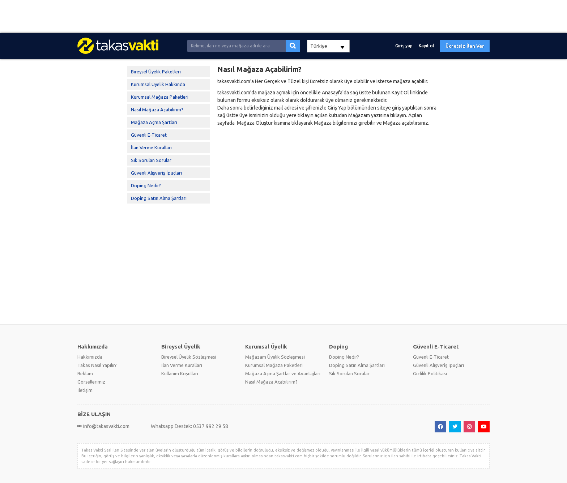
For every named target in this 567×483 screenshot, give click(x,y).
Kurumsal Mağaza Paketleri (159, 96)
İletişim (85, 390)
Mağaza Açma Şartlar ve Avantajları (282, 373)
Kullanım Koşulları (179, 373)
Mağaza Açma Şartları (154, 122)
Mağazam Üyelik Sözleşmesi (275, 356)
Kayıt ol (426, 45)
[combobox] (328, 46)
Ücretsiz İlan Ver (465, 45)
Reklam (85, 373)
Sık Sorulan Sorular (151, 160)
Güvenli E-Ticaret (149, 134)
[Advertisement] (217, 16)
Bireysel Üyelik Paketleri (156, 71)
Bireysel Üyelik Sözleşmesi (188, 356)
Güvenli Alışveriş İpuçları (156, 172)
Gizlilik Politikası (430, 373)
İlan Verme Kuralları (151, 147)
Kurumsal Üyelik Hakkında (158, 84)
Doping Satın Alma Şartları (159, 198)
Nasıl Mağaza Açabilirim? (157, 109)
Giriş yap (404, 45)
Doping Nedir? (146, 185)
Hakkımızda (89, 356)
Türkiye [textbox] (318, 46)
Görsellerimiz (91, 381)
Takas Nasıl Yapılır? (97, 365)
